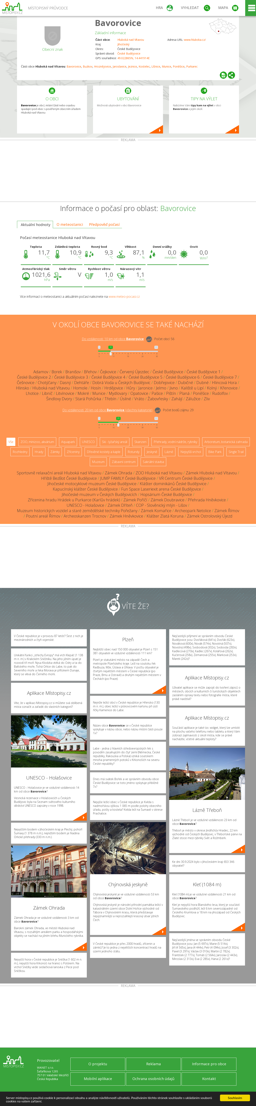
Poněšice (179, 66)
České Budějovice (128, 53)
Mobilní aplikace (98, 1078)
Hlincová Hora (224, 382)
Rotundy (133, 452)
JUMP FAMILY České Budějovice (128, 478)
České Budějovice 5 (145, 377)
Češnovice (25, 382)
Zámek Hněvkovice (126, 516)
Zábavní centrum (124, 462)
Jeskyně (152, 452)
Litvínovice (65, 393)
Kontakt (209, 1078)
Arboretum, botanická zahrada (226, 442)
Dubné (202, 382)
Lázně (168, 452)
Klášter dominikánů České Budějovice (173, 483)
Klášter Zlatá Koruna (165, 516)
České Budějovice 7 (220, 377)
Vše (10, 442)
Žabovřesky (158, 398)
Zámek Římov (226, 510)
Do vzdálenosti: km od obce (113, 339)
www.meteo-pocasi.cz (124, 296)
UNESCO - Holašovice (85, 505)
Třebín (110, 398)
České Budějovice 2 (34, 377)
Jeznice (132, 66)
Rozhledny (20, 452)
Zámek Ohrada (118, 473)
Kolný (212, 388)
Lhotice (32, 393)
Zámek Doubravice (167, 500)
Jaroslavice (119, 66)
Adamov (40, 371)
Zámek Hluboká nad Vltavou (211, 473)
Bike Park (214, 452)
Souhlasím (235, 1098)
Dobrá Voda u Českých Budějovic (121, 382)
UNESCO (88, 442)
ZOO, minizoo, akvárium (37, 442)
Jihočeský (123, 44)
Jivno (174, 388)
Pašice (157, 393)
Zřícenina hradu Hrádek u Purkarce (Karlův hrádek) (74, 500)
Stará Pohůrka (88, 398)
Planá (184, 393)
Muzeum (98, 462)
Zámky (55, 452)
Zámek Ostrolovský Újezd (209, 516)
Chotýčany (47, 382)
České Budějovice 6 (183, 377)
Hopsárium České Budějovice (166, 494)
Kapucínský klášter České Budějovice (85, 489)
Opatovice (139, 393)
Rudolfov (220, 393)
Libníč (47, 393)
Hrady (39, 452)
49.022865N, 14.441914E (133, 58)
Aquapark (68, 442)
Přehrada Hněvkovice (207, 500)
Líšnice (155, 66)
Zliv (207, 398)
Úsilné (125, 398)
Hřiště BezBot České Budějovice (69, 478)
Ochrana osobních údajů (153, 1078)
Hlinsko (22, 388)
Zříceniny (73, 452)
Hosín (96, 388)
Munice (166, 66)
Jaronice (145, 388)
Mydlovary (118, 393)
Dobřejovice (164, 382)
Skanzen (140, 442)
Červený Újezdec (134, 371)
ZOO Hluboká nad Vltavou (159, 473)
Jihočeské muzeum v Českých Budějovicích (99, 494)
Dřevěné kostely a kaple (103, 452)
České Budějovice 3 (71, 377)
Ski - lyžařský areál (114, 442)
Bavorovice (118, 22)
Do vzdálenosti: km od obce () (107, 410)
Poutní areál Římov (43, 516)
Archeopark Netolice (193, 510)
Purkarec (192, 66)
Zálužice (193, 398)
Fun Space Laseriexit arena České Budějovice (161, 489)
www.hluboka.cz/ (195, 40)
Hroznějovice (102, 66)
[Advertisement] (128, 172)
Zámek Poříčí (135, 500)
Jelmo (161, 388)
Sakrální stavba (153, 462)
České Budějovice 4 (108, 377)
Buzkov (87, 66)
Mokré (83, 393)
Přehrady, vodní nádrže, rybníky (175, 442)
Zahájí (176, 398)
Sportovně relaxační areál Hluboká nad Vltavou (59, 473)
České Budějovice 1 (203, 371)
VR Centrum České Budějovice (186, 478)
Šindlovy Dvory (59, 398)
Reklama (153, 1063)
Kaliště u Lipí (192, 388)
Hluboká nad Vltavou (130, 40)
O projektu (97, 1063)
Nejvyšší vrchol (190, 452)
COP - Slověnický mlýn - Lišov (161, 505)
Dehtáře (81, 382)
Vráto (139, 398)
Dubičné (185, 382)
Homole (80, 388)
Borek (57, 371)
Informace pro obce (209, 1063)
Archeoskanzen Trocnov (85, 516)
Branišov (73, 371)
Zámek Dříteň (120, 505)
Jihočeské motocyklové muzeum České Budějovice (91, 483)
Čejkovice (108, 371)
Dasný (65, 382)
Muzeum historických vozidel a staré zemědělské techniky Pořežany (77, 510)
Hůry (130, 388)
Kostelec (144, 66)
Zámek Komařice (156, 510)
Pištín (171, 393)
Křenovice (229, 388)
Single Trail (236, 452)
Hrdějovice (113, 388)
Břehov (90, 371)
